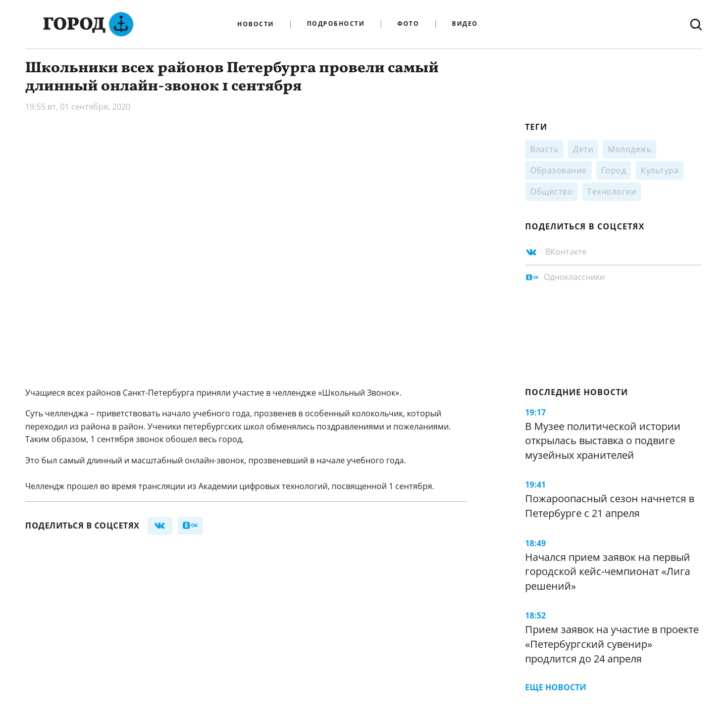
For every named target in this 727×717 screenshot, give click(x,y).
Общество (551, 191)
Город (614, 170)
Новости (255, 24)
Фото (408, 24)
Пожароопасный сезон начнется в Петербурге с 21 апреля (609, 506)
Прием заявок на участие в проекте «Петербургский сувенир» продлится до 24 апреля (612, 644)
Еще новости (555, 687)
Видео (465, 24)
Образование (558, 170)
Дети (583, 149)
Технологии (611, 191)
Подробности (336, 24)
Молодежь (629, 149)
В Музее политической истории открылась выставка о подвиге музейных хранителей (603, 440)
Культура (660, 170)
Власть (544, 149)
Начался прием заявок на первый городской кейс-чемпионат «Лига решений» (607, 571)
